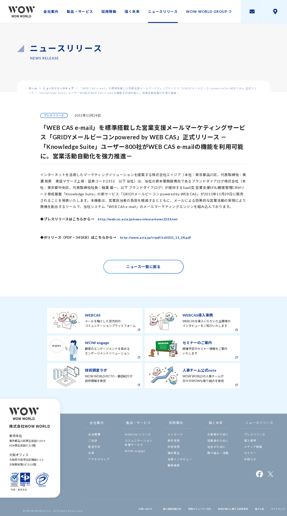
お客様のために (218, 434)
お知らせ (250, 459)
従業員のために (218, 440)
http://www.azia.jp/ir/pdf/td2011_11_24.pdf (159, 237)
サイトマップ (275, 507)
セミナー (250, 453)
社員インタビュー (180, 459)
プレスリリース (254, 434)
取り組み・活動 (218, 453)
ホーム (33, 88)
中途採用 (174, 447)
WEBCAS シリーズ (138, 434)
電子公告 (255, 507)
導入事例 (250, 440)
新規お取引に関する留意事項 (223, 507)
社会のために (216, 447)
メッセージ (175, 434)
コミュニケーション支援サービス (138, 442)
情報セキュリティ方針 (182, 507)
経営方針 (94, 447)
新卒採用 (174, 440)
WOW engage (135, 451)
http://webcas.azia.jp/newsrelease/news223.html (141, 219)
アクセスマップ (99, 459)
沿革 (91, 453)
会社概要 (94, 434)
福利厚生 (174, 453)
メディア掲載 (253, 447)
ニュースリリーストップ (58, 88)
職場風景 (174, 465)
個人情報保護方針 (150, 507)
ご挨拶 (92, 440)
